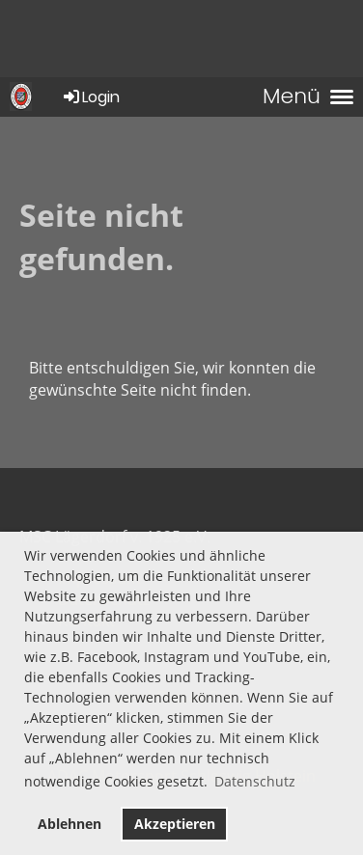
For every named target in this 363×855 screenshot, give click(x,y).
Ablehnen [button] (69, 823)
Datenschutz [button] (254, 781)
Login (90, 97)
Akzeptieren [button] (174, 823)
